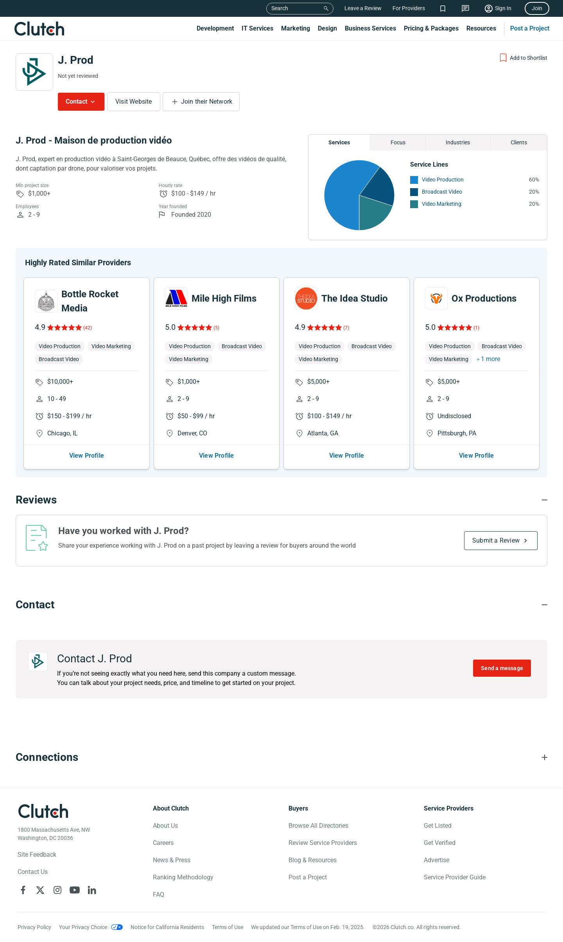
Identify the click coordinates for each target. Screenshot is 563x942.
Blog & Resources (313, 860)
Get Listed (438, 825)
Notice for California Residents (167, 927)
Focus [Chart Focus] (398, 142)
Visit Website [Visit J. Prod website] (133, 101)
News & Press (171, 860)
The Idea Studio (354, 298)
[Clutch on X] (40, 889)
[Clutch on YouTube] (74, 889)
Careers (163, 843)
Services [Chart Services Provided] (339, 142)
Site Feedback (37, 854)
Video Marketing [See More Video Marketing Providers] (441, 204)
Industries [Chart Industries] (458, 142)
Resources (481, 28)
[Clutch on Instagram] (57, 889)
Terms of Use (227, 927)
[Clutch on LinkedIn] (91, 889)
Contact (76, 101)
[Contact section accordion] (281, 605)
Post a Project (529, 28)
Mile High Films (224, 298)
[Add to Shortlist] (522, 58)
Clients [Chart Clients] (519, 142)
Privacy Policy (34, 927)
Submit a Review (496, 540)
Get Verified (439, 843)
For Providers (409, 8)
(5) (216, 328)
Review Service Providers (323, 843)
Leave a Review (363, 8)
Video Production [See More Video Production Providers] (443, 179)
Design (327, 28)
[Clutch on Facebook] (23, 889)
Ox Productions (484, 298)
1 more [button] (490, 359)
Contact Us (33, 871)
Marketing (295, 28)
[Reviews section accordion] (281, 500)
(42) (87, 328)
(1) (476, 328)
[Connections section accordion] (281, 757)
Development (215, 28)
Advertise (436, 860)
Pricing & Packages (431, 28)
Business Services (370, 28)
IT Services (257, 28)
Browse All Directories (318, 825)
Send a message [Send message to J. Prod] (502, 668)
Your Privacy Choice (83, 927)
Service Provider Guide (455, 877)
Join (537, 8)
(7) (346, 328)
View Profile (86, 455)
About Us (165, 825)
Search (279, 8)
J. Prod (75, 60)
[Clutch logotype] (43, 811)
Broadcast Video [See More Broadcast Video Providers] (442, 192)
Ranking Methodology (183, 877)
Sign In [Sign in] (503, 8)
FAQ (158, 894)
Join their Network (207, 101)
